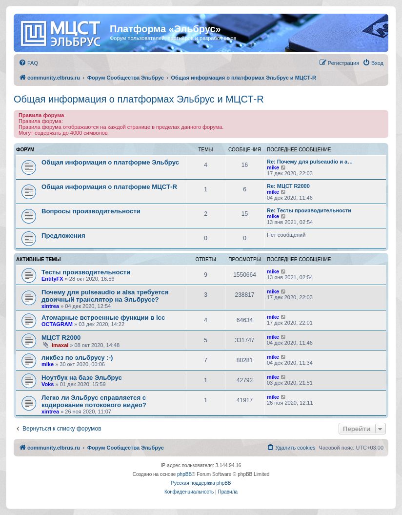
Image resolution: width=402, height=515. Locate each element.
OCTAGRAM (57, 324)
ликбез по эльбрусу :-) (77, 357)
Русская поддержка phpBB (201, 483)
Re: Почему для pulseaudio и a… (310, 162)
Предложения (63, 235)
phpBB (184, 474)
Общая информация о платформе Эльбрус (110, 162)
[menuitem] (28, 63)
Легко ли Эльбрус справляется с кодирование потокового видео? (93, 401)
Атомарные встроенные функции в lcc (103, 317)
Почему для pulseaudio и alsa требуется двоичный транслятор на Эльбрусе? (104, 295)
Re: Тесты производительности (309, 210)
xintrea (50, 306)
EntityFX (52, 279)
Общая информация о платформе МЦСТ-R (109, 186)
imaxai (60, 345)
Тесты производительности (85, 272)
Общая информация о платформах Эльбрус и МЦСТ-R (139, 99)
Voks (47, 384)
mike (273, 167)
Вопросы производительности (91, 211)
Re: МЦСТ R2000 (288, 186)
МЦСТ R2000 (60, 337)
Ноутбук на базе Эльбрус (81, 377)
